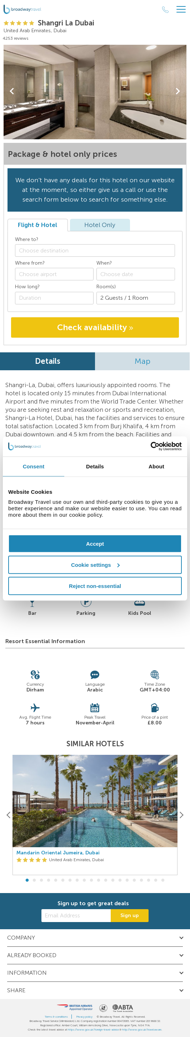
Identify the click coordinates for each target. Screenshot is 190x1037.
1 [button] (27, 880)
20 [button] (162, 880)
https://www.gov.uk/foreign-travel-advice (93, 1029)
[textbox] (98, 250)
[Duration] (54, 298)
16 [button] (134, 880)
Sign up (129, 915)
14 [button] (120, 880)
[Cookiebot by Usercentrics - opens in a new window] (150, 446)
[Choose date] (135, 274)
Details (47, 361)
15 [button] (127, 880)
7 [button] (70, 880)
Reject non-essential (95, 586)
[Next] (181, 814)
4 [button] (48, 880)
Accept (95, 544)
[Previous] (8, 814)
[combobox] (95, 250)
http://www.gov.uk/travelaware (141, 1029)
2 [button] (34, 880)
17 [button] (141, 880)
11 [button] (98, 880)
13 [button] (112, 880)
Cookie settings (95, 564)
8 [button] (77, 880)
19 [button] (155, 880)
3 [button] (41, 880)
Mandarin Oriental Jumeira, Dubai (58, 853)
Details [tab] (95, 466)
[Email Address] (76, 915)
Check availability (95, 327)
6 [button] (62, 880)
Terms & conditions (56, 1016)
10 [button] (91, 880)
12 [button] (105, 880)
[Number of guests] (135, 298)
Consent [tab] (34, 466)
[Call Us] (165, 9)
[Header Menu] (181, 9)
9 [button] (84, 880)
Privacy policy (84, 1016)
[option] (95, 815)
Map (142, 361)
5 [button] (55, 880)
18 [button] (148, 880)
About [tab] (156, 466)
